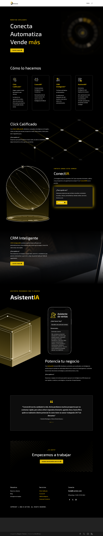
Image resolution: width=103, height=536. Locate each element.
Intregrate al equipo (15, 496)
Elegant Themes (22, 534)
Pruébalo (61, 202)
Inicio (88, 3)
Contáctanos (16, 50)
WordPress (37, 534)
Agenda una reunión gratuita (51, 461)
